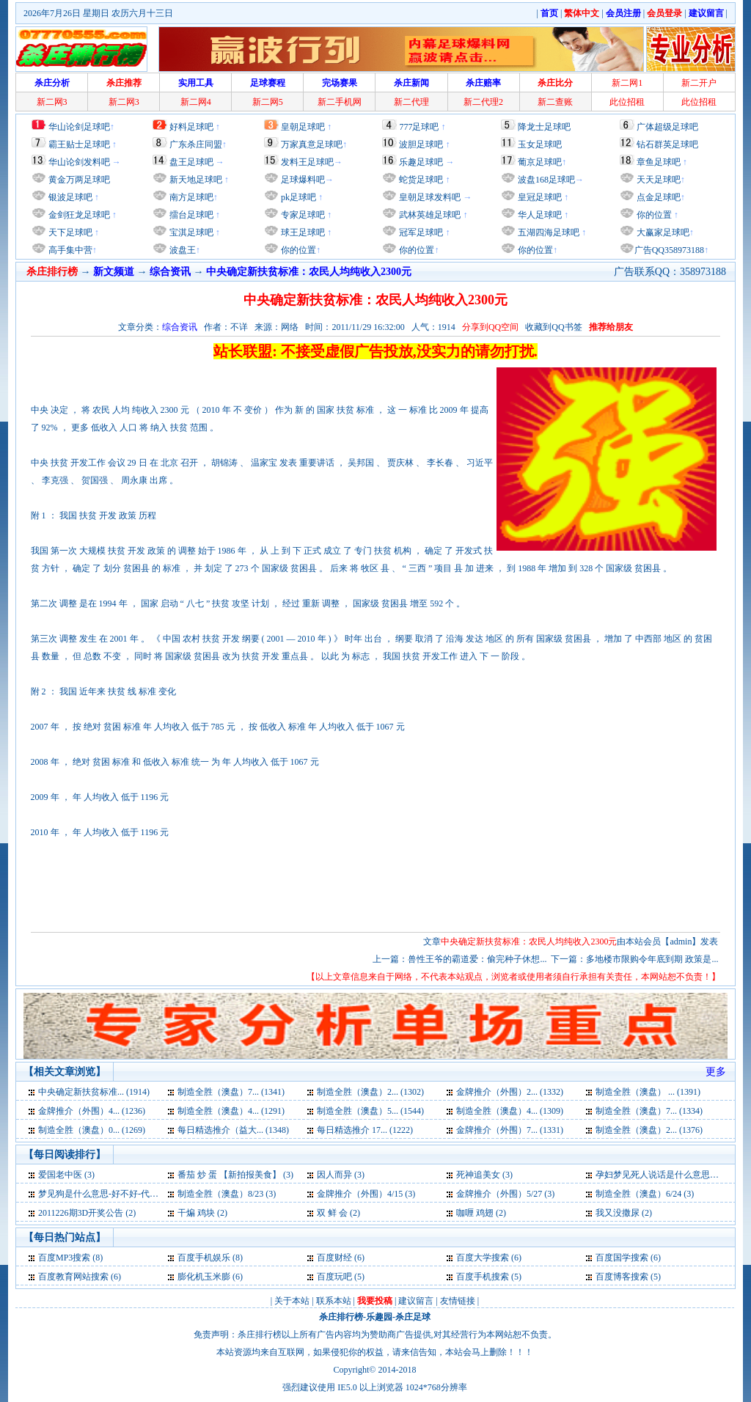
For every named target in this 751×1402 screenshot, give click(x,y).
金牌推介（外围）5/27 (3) (505, 1194)
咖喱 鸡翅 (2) (481, 1213)
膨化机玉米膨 (203, 1276)
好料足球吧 (191, 127)
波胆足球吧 (421, 144)
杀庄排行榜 (341, 1317)
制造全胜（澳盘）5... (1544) (370, 1111)
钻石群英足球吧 (667, 144)
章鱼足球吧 (659, 162)
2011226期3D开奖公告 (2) (87, 1213)
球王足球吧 (302, 232)
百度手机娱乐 (203, 1257)
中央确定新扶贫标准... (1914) (94, 1092)
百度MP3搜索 (64, 1257)
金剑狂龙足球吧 (78, 215)
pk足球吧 (297, 197)
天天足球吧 (657, 180)
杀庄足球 (413, 1317)
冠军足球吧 (420, 232)
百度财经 (334, 1257)
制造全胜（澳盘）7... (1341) (231, 1092)
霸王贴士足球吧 (79, 144)
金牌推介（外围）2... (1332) (509, 1092)
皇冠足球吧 (539, 197)
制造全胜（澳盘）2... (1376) (649, 1130)
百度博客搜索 (622, 1276)
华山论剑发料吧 (79, 162)
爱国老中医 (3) (66, 1175)
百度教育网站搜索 (73, 1276)
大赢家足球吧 (661, 232)
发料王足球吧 (307, 162)
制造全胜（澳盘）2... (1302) (370, 1092)
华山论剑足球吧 (79, 127)
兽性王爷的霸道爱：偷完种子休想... (477, 959)
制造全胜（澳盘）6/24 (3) (645, 1194)
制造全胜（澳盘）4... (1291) (231, 1111)
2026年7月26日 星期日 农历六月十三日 (98, 13)
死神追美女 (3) (484, 1175)
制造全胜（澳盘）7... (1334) (649, 1111)
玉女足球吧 (540, 144)
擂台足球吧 (190, 215)
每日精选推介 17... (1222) (365, 1130)
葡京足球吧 (540, 162)
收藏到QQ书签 (553, 327)
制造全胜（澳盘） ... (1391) (648, 1092)
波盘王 (181, 250)
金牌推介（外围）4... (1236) (91, 1111)
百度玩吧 (334, 1276)
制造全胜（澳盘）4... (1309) (509, 1111)
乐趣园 (379, 1317)
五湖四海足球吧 (547, 232)
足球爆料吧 (303, 180)
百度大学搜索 (482, 1257)
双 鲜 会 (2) (338, 1213)
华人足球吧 (539, 215)
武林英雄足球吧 (429, 215)
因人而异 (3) (340, 1175)
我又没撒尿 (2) (624, 1213)
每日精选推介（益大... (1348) (233, 1130)
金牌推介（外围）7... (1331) (509, 1130)
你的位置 (297, 250)
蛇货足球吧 (422, 180)
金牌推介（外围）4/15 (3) (366, 1194)
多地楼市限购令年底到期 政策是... (652, 959)
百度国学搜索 (622, 1257)
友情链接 (457, 1301)
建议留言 (415, 1301)
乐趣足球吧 (421, 162)
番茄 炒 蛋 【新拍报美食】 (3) (235, 1175)
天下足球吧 (69, 232)
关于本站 (291, 1301)
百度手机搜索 (482, 1276)
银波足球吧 (70, 197)
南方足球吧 (190, 197)
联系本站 (333, 1301)
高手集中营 (69, 250)
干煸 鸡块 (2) (202, 1213)
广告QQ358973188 (669, 250)
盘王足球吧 (191, 162)
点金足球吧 (657, 197)
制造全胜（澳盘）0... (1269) (91, 1130)
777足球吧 (419, 127)
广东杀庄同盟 (195, 144)
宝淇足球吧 (191, 232)
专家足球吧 (302, 215)
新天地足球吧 (194, 180)
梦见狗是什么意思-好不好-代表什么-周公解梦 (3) (132, 1194)
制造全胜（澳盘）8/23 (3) (226, 1194)
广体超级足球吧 (667, 127)
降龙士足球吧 (544, 127)
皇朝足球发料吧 (429, 197)
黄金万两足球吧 (79, 180)
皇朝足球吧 (303, 127)
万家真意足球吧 (311, 144)
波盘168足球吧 (546, 180)
